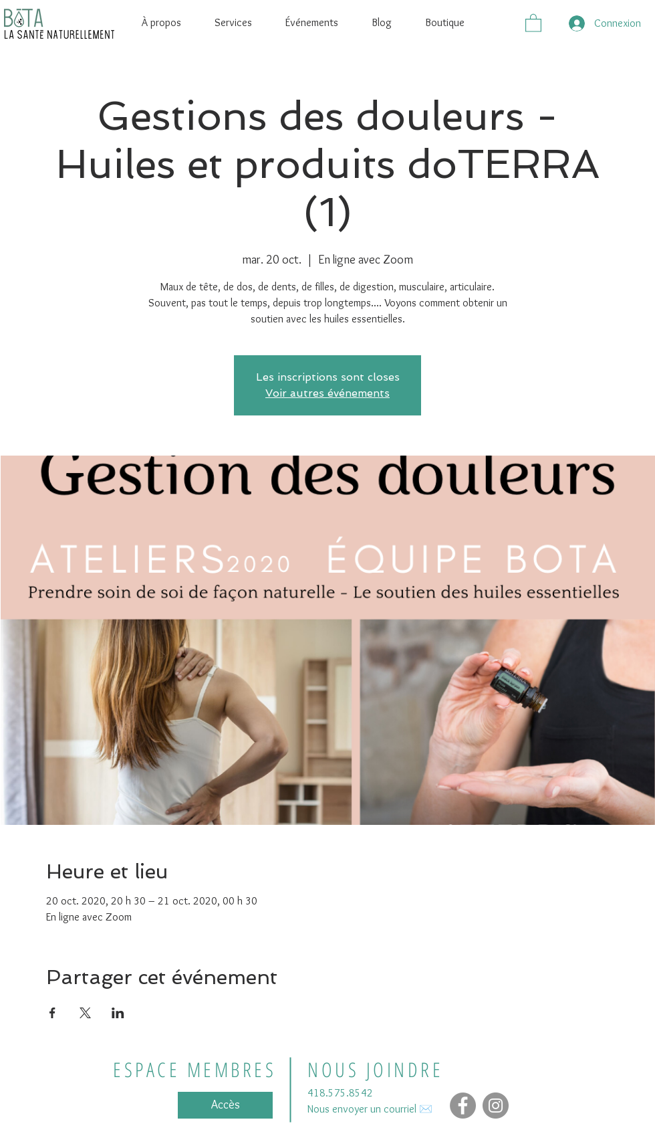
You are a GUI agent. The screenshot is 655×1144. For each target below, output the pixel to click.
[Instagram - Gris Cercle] (496, 1105)
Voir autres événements (327, 393)
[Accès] (225, 1105)
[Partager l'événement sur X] (85, 1013)
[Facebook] (463, 1105)
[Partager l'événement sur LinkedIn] (118, 1013)
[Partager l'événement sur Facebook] (52, 1013)
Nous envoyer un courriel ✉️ (369, 1109)
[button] (533, 22)
